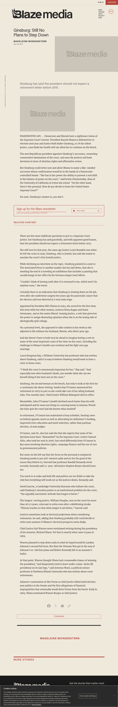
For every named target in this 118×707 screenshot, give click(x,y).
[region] (59, 696)
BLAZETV (101, 16)
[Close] (114, 696)
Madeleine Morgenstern (30, 41)
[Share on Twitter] (55, 606)
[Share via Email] (62, 606)
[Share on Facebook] (49, 606)
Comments (59, 616)
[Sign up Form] (86, 210)
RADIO (100, 14)
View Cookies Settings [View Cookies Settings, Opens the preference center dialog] (88, 696)
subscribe (112, 2)
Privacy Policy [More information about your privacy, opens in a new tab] (36, 705)
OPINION (101, 12)
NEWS (100, 10)
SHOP (100, 18)
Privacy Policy (35, 212)
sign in (100, 2)
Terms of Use (44, 212)
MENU (111, 11)
